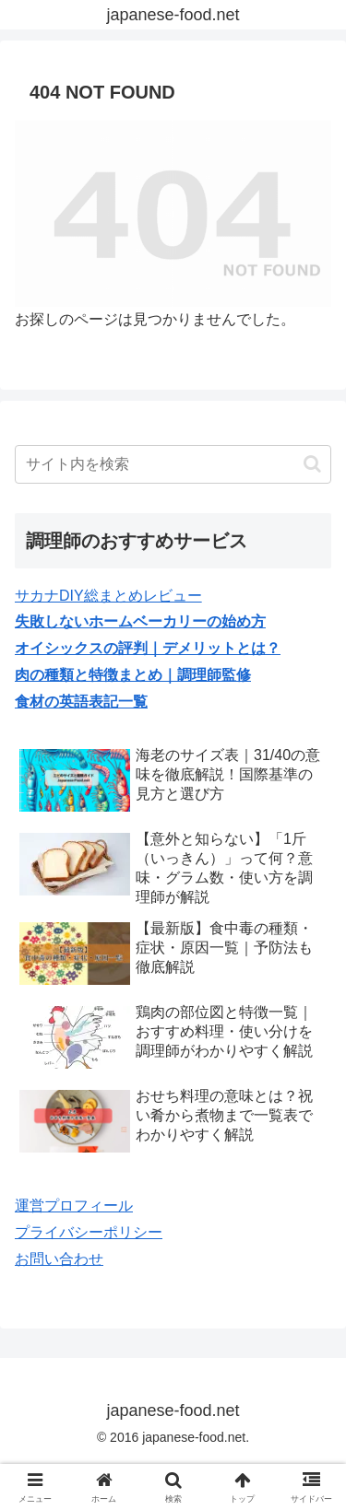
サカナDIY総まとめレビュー (108, 595)
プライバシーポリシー (88, 1232)
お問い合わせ (59, 1259)
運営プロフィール (74, 1205)
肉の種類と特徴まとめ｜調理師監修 (133, 675)
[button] (312, 463)
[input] (173, 464)
